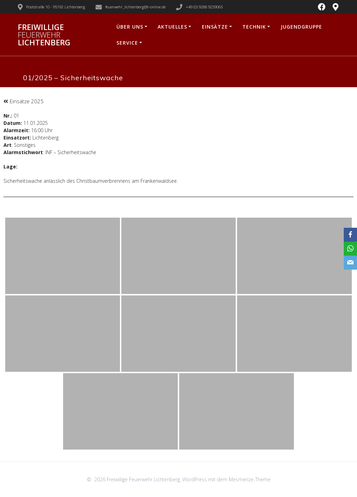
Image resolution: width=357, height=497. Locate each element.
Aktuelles (172, 26)
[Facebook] (350, 235)
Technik (254, 26)
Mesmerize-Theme (250, 479)
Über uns (129, 26)
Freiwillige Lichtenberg (44, 35)
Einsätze (215, 26)
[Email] (350, 263)
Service (127, 42)
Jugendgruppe (301, 26)
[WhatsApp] (350, 249)
